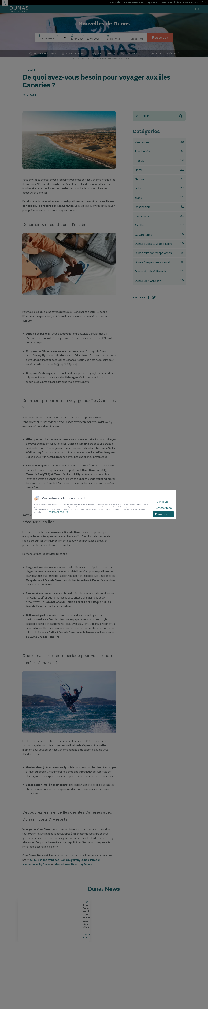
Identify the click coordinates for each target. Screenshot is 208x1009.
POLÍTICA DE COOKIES (58, 512)
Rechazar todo (163, 507)
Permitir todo (163, 514)
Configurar (163, 501)
